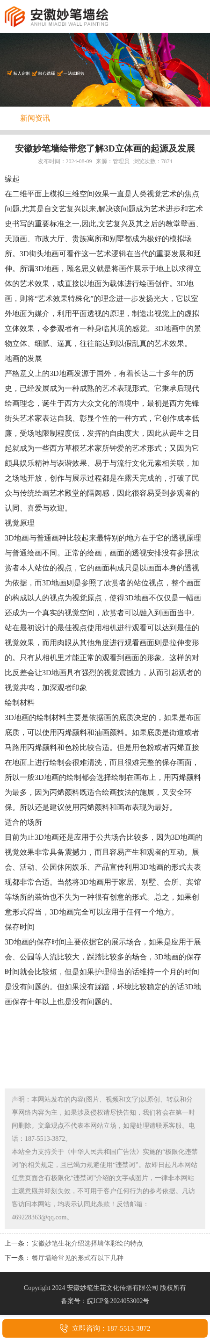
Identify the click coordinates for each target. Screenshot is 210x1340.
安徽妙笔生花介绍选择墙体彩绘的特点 (87, 1243)
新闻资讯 (35, 118)
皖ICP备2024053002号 (118, 1300)
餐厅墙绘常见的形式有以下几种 (77, 1257)
